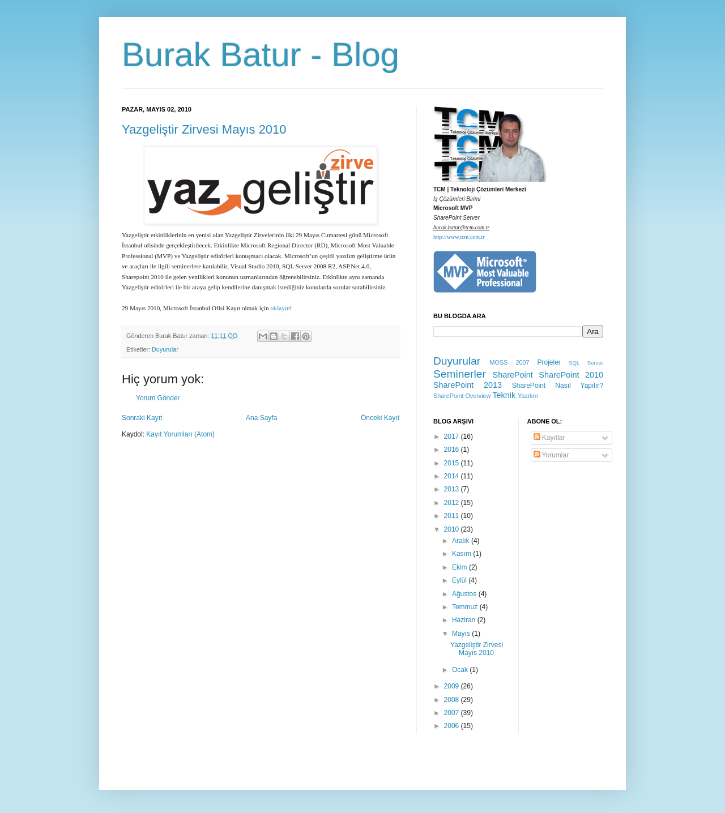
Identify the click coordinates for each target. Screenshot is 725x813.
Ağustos (465, 594)
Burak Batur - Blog (260, 55)
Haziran (464, 620)
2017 (452, 436)
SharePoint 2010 (571, 374)
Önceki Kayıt (380, 418)
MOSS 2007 (510, 362)
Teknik (503, 395)
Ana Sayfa (261, 418)
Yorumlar (551, 455)
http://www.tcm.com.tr (459, 237)
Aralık (461, 541)
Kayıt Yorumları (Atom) (180, 434)
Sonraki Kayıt (142, 418)
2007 (452, 713)
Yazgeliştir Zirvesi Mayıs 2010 (204, 129)
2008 (452, 700)
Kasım (462, 554)
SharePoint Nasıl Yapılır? (557, 386)
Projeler (548, 362)
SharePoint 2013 (467, 385)
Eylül (460, 580)
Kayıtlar (549, 438)
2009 (452, 686)
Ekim (460, 567)
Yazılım (528, 395)
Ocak (461, 670)
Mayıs (462, 633)
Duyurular (165, 349)
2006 (452, 726)
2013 (452, 489)
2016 (452, 449)
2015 (452, 463)
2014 (452, 476)
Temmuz (466, 607)
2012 (452, 503)
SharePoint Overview (462, 395)
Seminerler (459, 374)
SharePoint (513, 374)
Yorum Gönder (158, 398)
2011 (452, 516)
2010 (452, 529)
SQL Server (586, 363)
